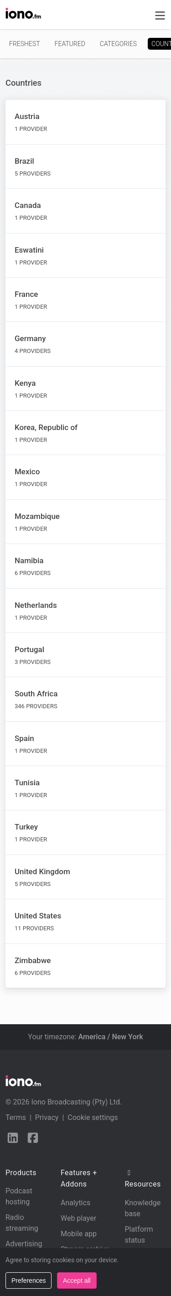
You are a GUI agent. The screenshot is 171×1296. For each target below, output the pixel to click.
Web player (78, 1218)
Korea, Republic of (46, 427)
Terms (15, 1117)
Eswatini (29, 249)
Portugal (29, 649)
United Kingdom (42, 871)
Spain (24, 738)
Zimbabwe (33, 960)
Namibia (29, 560)
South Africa (36, 693)
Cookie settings (92, 1117)
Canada (28, 205)
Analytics (75, 1202)
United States (38, 915)
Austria (27, 116)
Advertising (23, 1243)
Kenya (25, 383)
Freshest (24, 43)
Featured (70, 43)
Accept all (77, 1280)
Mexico (27, 471)
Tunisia (27, 782)
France (26, 294)
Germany (30, 338)
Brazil (24, 161)
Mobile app (79, 1233)
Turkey (26, 826)
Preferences (28, 1280)
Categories (118, 43)
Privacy (47, 1117)
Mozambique (37, 516)
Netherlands (36, 605)
